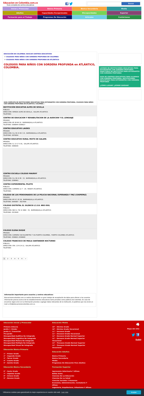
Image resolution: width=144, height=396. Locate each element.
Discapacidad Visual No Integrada (18, 345)
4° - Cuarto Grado (11, 361)
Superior (124, 13)
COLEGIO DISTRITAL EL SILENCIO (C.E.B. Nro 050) (26, 205)
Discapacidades (89, 13)
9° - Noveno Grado (11, 378)
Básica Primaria (54, 9)
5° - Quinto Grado (11, 363)
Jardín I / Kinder (10, 329)
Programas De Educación (54, 17)
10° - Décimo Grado (60, 327)
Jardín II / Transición (12, 331)
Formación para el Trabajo (20, 17)
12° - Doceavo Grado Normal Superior (68, 336)
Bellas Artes (57, 374)
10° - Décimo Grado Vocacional (65, 329)
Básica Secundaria (89, 9)
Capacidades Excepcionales (54, 13)
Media (124, 9)
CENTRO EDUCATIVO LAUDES (16, 128)
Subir (138, 339)
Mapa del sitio (133, 329)
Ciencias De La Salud (61, 378)
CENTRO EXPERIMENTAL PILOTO (18, 184)
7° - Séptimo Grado (12, 374)
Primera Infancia (11, 327)
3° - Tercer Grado (11, 358)
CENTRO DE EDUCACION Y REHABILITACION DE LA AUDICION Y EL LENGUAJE (38, 118)
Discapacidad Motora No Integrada (19, 341)
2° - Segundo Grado (12, 356)
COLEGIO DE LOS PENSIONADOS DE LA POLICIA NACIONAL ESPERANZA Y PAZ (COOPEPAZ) (45, 195)
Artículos (89, 17)
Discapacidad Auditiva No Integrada (19, 336)
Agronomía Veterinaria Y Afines (66, 371)
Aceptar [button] (134, 392)
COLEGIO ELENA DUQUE (14, 230)
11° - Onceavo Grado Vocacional (66, 334)
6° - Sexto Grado (11, 371)
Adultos (19, 13)
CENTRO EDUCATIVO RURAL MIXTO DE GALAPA (24, 139)
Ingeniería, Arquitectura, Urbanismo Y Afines (71, 387)
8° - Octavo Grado (11, 376)
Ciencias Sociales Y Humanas (64, 380)
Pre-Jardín (8, 334)
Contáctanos (124, 17)
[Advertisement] (65, 34)
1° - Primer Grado (11, 354)
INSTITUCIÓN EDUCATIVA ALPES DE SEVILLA (23, 107)
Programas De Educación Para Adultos (68, 363)
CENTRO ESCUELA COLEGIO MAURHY (20, 173)
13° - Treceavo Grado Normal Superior (68, 343)
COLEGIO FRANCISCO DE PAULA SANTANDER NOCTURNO (29, 241)
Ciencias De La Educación (63, 376)
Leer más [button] (64, 392)
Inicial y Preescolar (20, 9)
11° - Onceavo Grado (61, 331)
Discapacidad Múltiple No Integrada (19, 343)
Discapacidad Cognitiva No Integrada (20, 338)
